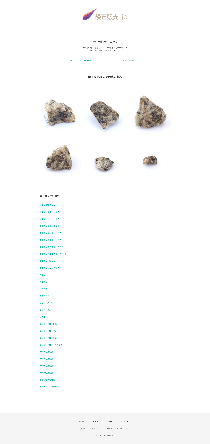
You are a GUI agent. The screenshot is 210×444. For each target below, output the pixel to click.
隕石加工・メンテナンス (50, 387)
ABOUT (96, 421)
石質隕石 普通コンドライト (51, 240)
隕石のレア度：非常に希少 (51, 345)
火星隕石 (43, 282)
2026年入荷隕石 (47, 352)
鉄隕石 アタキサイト (48, 205)
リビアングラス (46, 303)
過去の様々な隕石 (47, 380)
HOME (82, 421)
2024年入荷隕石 (47, 366)
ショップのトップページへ (81, 61)
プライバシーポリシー (89, 428)
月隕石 (42, 275)
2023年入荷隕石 (47, 373)
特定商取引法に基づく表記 (118, 428)
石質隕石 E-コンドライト (50, 226)
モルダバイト (45, 296)
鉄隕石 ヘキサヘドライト (50, 219)
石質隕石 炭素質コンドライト (52, 247)
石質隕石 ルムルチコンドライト (53, 254)
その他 (42, 317)
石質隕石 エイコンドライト (51, 233)
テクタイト (44, 289)
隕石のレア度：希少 (48, 338)
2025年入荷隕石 (47, 359)
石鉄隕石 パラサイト (48, 261)
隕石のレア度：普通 (48, 324)
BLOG (110, 421)
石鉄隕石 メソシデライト (50, 268)
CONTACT (126, 421)
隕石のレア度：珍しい (49, 331)
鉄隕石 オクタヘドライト (50, 212)
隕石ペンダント (46, 310)
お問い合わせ (128, 61)
